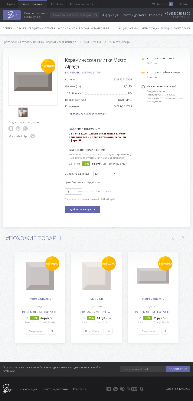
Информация (110, 15)
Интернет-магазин (32, 4)
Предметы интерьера (41, 28)
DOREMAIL (72, 72)
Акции (123, 28)
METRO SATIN (91, 72)
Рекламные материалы (94, 28)
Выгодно (166, 28)
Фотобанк (57, 4)
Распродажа (182, 28)
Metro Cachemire (40, 298)
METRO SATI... (48, 312)
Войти (183, 4)
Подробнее (35, 331)
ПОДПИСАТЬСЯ (178, 369)
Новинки (134, 28)
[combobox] (105, 174)
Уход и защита (67, 28)
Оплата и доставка (134, 15)
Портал (10, 4)
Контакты (155, 15)
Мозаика (20, 28)
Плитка (7, 28)
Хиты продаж (150, 28)
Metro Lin (96, 298)
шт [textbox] (97, 173)
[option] (40, 297)
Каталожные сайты (81, 4)
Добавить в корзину (83, 209)
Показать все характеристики (87, 114)
